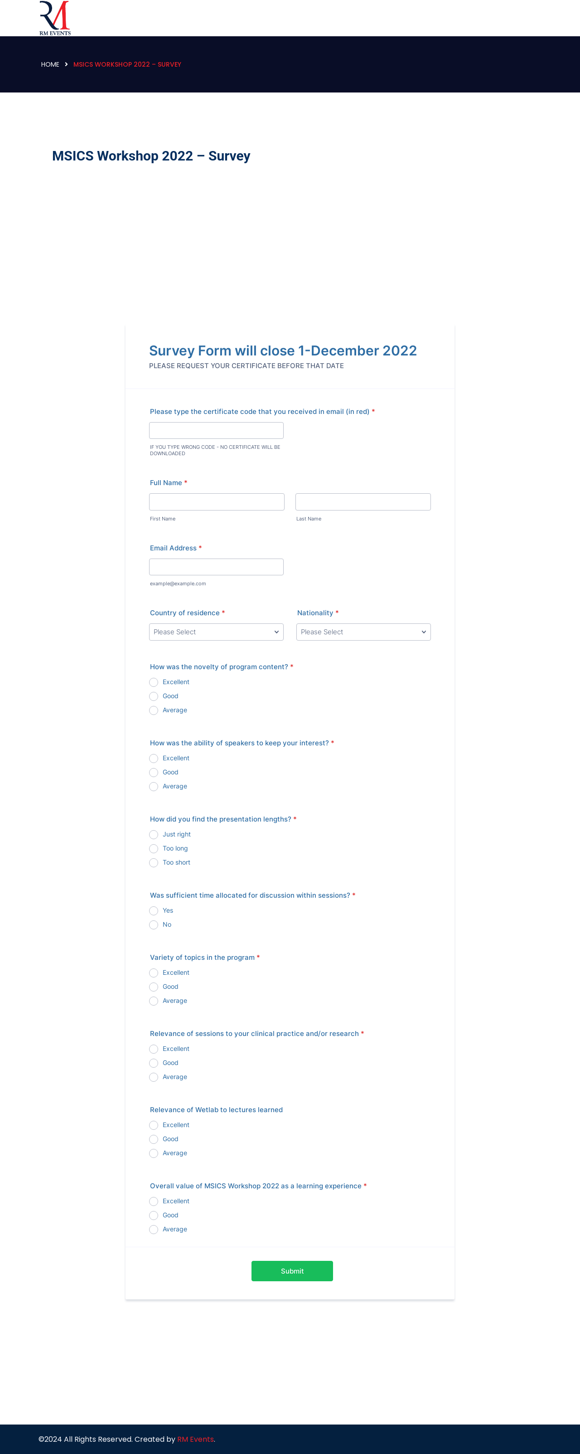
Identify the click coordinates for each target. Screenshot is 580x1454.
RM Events (195, 1439)
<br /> (290, 756)
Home (50, 64)
